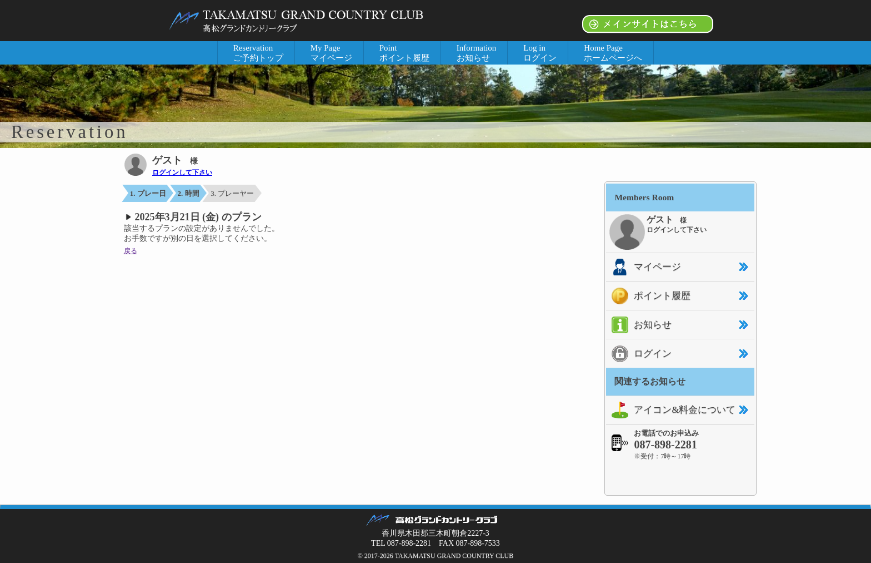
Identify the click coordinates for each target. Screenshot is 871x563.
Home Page (613, 52)
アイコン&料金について (670, 410)
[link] (680, 477)
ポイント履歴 (648, 296)
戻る (130, 251)
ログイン (639, 354)
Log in (540, 52)
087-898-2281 (665, 444)
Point (404, 52)
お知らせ (639, 325)
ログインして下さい (182, 172)
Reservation (258, 52)
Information (477, 52)
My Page (331, 52)
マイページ (643, 267)
